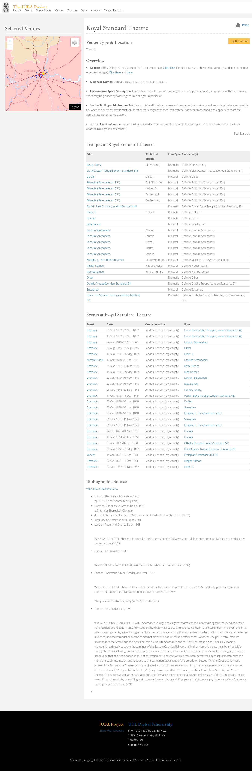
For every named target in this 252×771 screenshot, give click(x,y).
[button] (10, 41)
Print (245, 25)
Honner (91, 218)
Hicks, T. (91, 212)
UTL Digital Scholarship (150, 724)
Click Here (169, 67)
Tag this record (239, 41)
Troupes (72, 10)
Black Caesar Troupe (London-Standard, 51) (112, 170)
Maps (84, 10)
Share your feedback (112, 730)
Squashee (92, 289)
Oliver (90, 277)
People (17, 10)
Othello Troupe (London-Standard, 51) (109, 283)
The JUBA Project (30, 7)
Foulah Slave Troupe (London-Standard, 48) (112, 206)
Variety (91, 455)
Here (129, 72)
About (94, 10)
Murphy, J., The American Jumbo (105, 260)
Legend (75, 107)
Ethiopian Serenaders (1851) (103, 182)
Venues (59, 10)
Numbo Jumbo (95, 271)
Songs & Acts (43, 10)
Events (28, 10)
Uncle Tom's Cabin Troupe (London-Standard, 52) (213, 330)
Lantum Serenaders (98, 230)
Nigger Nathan (95, 265)
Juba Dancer (94, 224)
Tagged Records (113, 10)
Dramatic (92, 330)
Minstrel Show (95, 360)
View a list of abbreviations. (102, 488)
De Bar (91, 176)
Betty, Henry (94, 164)
